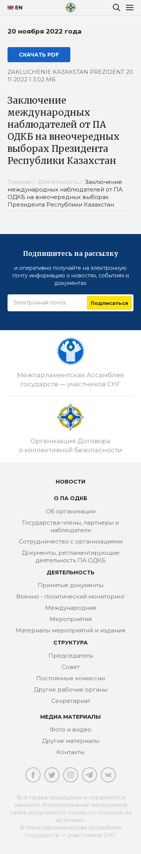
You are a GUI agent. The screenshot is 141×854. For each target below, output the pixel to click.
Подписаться (109, 303)
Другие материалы (70, 740)
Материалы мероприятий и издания (70, 630)
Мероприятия (71, 619)
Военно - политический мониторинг (70, 596)
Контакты (70, 752)
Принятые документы (70, 585)
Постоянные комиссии (70, 678)
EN (12, 7)
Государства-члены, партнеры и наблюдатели (70, 526)
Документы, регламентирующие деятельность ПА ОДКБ (71, 556)
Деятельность (70, 572)
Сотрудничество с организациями (71, 541)
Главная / (22, 181)
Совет (71, 666)
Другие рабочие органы (71, 689)
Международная (70, 607)
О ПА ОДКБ (70, 498)
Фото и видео (70, 729)
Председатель (71, 655)
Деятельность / (60, 181)
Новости (70, 481)
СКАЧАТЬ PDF (39, 54)
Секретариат (70, 700)
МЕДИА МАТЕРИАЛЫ (70, 716)
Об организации (71, 511)
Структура (70, 642)
